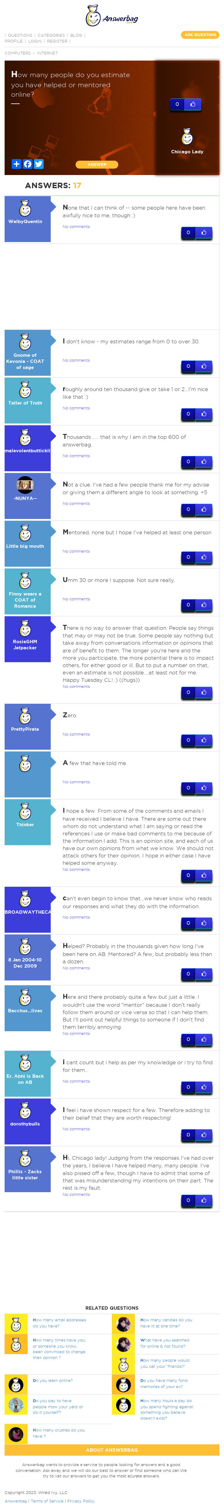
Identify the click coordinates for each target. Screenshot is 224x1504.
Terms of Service (47, 1501)
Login (34, 41)
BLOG (76, 35)
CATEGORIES (51, 35)
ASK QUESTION (200, 34)
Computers (18, 53)
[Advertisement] (111, 287)
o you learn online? (53, 1380)
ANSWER (97, 164)
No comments (76, 226)
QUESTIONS (20, 35)
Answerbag (16, 1501)
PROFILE (14, 41)
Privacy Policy (81, 1501)
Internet (47, 53)
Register (57, 41)
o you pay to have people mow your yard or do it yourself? (58, 1406)
